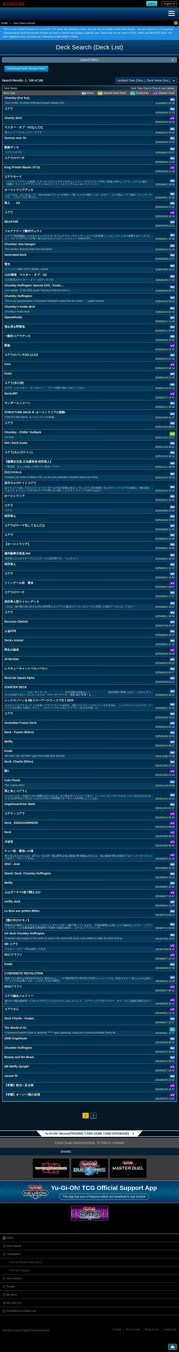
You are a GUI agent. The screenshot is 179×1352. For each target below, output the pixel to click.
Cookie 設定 (170, 1329)
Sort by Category (19, 1270)
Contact (117, 1329)
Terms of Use (132, 1329)
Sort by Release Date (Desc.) (26, 1262)
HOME (4, 23)
